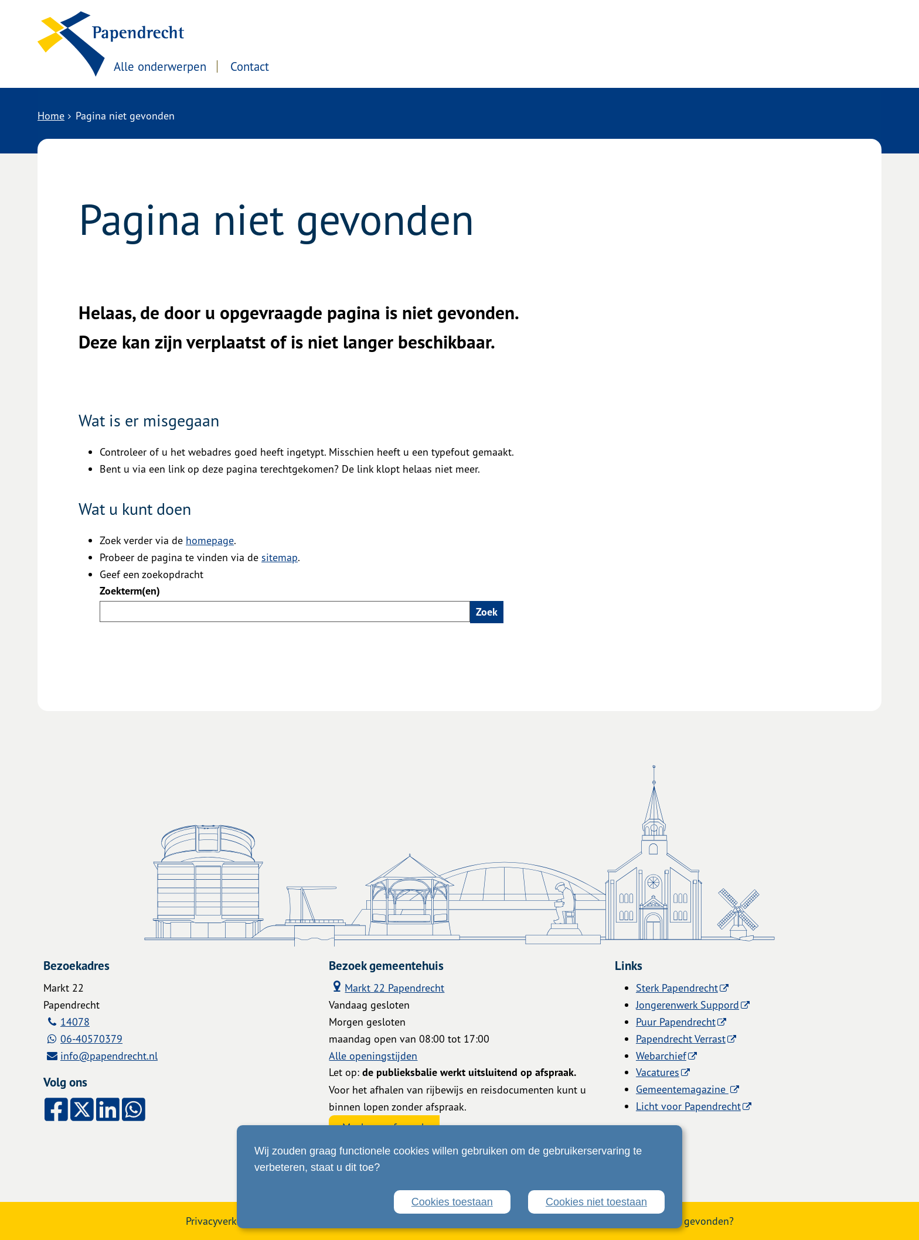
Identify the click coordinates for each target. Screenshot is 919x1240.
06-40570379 (91, 1038)
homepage (210, 540)
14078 (75, 1021)
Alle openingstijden (373, 1055)
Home (51, 115)
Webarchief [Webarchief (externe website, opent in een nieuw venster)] (661, 1055)
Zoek (487, 612)
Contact (352, 66)
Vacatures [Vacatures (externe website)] (657, 1071)
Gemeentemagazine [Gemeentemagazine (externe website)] (682, 1088)
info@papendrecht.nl (109, 1055)
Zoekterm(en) (130, 590)
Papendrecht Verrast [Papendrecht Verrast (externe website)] (681, 1038)
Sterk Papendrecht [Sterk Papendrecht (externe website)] (677, 987)
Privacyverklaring (224, 1220)
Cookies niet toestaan (596, 1202)
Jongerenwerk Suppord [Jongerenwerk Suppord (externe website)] (687, 1004)
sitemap (279, 557)
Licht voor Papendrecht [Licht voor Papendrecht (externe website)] (688, 1105)
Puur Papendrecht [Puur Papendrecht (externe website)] (676, 1021)
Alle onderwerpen (262, 66)
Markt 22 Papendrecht (386, 987)
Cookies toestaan (452, 1202)
